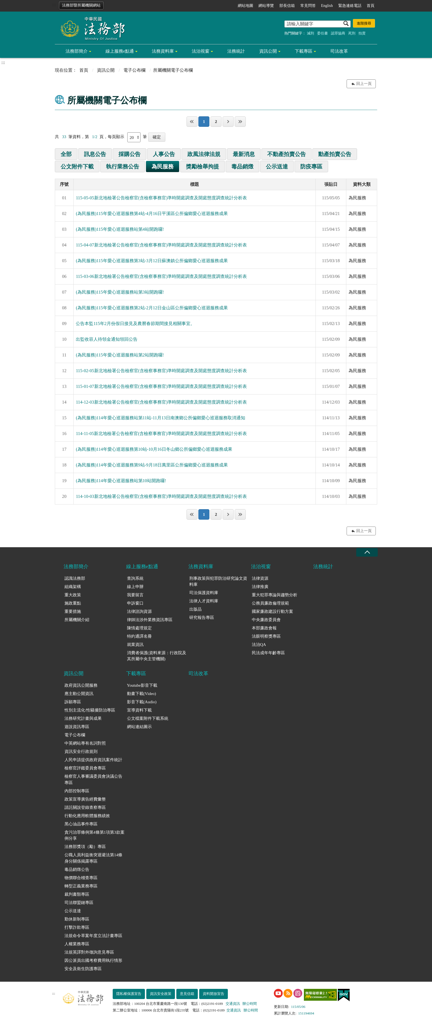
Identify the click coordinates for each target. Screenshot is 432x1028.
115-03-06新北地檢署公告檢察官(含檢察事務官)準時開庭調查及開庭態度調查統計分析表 (161, 276)
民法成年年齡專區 (268, 653)
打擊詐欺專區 (76, 927)
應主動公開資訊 (78, 693)
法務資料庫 (163, 51)
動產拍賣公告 (334, 154)
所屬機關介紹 (76, 620)
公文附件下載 (77, 166)
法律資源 (260, 578)
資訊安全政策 (160, 994)
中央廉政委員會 (266, 620)
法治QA (259, 644)
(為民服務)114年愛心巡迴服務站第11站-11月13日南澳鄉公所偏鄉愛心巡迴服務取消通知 (160, 417)
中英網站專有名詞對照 (85, 743)
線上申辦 (135, 586)
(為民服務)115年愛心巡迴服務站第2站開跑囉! (120, 355)
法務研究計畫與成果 (83, 718)
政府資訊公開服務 (81, 685)
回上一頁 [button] (364, 84)
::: (54, 4)
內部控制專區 (76, 791)
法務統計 (236, 51)
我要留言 (135, 595)
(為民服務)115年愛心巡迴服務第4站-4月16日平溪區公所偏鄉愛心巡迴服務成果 (152, 213)
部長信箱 (287, 6)
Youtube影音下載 (142, 685)
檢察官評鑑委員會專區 (85, 768)
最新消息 (244, 154)
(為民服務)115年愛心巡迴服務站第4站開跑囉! (120, 229)
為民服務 (163, 166)
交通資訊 (233, 1004)
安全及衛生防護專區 (83, 969)
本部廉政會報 (264, 628)
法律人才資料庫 (203, 601)
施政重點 (72, 603)
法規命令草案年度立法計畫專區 (93, 935)
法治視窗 (200, 51)
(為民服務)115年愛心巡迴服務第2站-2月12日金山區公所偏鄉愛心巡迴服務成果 (152, 307)
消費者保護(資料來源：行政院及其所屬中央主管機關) (156, 656)
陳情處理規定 (139, 628)
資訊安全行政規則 (81, 751)
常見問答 (308, 6)
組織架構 (72, 586)
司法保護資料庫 (203, 593)
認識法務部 (74, 578)
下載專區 (303, 51)
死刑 (351, 33)
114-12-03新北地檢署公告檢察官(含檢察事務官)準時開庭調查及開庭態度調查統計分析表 (161, 402)
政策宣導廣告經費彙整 (85, 799)
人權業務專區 (76, 944)
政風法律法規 (203, 154)
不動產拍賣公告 (286, 154)
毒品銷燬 (242, 166)
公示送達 (277, 166)
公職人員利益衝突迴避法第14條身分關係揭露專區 (93, 858)
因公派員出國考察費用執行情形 (93, 960)
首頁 (370, 6)
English (327, 6)
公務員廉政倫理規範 (270, 603)
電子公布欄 (134, 70)
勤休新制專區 (76, 919)
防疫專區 (311, 166)
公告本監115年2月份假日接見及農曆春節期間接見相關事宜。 (135, 323)
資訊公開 (268, 51)
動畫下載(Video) (141, 693)
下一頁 (228, 121)
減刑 (310, 33)
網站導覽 (266, 6)
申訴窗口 (135, 603)
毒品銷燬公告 (76, 869)
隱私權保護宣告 (128, 994)
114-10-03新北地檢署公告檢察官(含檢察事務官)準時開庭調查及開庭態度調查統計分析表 (161, 496)
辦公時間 (249, 1004)
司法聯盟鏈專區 (78, 902)
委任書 (322, 33)
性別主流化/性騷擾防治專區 (89, 710)
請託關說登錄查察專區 (85, 807)
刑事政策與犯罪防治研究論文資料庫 (218, 581)
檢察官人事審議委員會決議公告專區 (93, 779)
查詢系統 (135, 578)
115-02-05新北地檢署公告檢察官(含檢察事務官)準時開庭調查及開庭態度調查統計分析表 (161, 370)
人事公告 (164, 154)
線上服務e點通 (120, 51)
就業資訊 (135, 644)
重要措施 (72, 611)
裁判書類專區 (76, 894)
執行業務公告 (122, 166)
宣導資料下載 (139, 710)
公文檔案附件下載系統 (147, 718)
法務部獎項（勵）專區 (85, 846)
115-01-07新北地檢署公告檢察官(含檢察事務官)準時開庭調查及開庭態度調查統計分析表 (161, 386)
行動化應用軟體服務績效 (87, 816)
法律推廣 (260, 586)
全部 (66, 154)
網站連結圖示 (139, 726)
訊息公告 (95, 154)
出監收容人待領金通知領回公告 (106, 339)
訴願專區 (72, 702)
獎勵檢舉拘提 (202, 166)
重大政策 (72, 595)
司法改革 (339, 51)
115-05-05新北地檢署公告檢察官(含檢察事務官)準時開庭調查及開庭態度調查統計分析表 (161, 197)
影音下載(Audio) (142, 702)
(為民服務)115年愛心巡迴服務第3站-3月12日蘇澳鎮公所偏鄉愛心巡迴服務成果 (152, 260)
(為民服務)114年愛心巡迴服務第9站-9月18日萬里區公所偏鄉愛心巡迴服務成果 (152, 465)
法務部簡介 (77, 51)
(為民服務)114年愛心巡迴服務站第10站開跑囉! (121, 480)
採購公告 (129, 154)
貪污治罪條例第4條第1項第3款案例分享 (94, 835)
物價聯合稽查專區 (81, 878)
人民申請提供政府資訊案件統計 (93, 760)
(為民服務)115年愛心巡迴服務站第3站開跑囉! (120, 292)
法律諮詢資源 (139, 611)
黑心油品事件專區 (81, 824)
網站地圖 (245, 6)
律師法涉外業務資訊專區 (149, 620)
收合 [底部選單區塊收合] (367, 552)
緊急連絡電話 (349, 6)
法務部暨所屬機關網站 (81, 5)
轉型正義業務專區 (81, 886)
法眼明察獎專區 (266, 636)
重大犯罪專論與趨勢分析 (274, 595)
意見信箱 (187, 994)
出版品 (195, 609)
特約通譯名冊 (139, 636)
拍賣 (362, 33)
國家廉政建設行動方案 (272, 611)
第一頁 (192, 121)
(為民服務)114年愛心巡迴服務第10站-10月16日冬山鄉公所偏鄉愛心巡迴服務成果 (154, 449)
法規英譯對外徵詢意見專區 (89, 952)
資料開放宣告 (213, 994)
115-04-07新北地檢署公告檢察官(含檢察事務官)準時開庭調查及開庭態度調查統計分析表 (161, 245)
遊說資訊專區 (76, 726)
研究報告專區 (201, 617)
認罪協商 (338, 33)
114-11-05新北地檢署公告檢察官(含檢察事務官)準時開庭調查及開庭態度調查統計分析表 (161, 433)
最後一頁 (240, 121)
